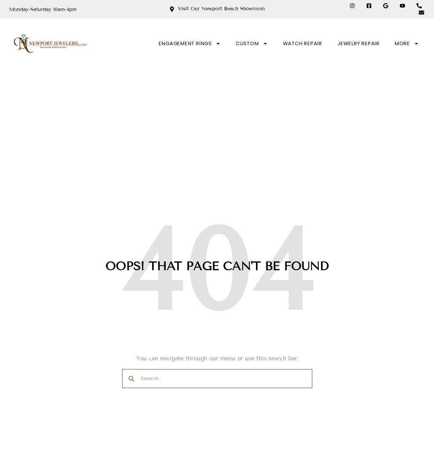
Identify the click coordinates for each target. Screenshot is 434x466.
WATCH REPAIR (302, 43)
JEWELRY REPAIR (358, 43)
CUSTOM (252, 43)
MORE (407, 43)
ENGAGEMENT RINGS (189, 43)
